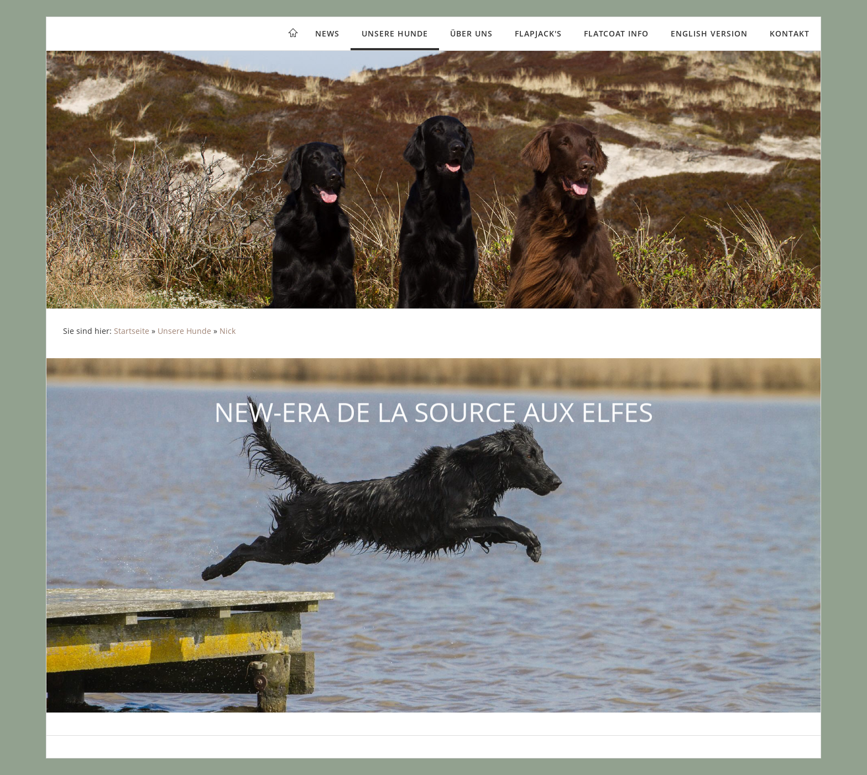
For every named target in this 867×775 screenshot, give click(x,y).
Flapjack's (538, 33)
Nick (228, 331)
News (327, 33)
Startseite (131, 331)
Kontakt (789, 33)
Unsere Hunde (395, 33)
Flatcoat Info (616, 33)
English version (709, 33)
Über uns (471, 33)
